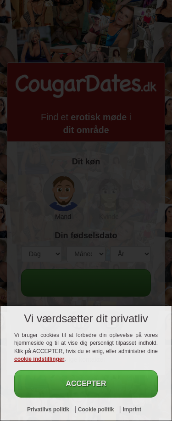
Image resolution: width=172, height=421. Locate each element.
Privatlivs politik (49, 409)
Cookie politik (97, 409)
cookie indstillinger (39, 359)
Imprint (131, 409)
